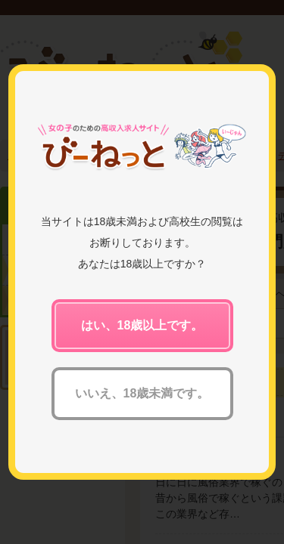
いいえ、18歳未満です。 (142, 393)
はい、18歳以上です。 (142, 325)
